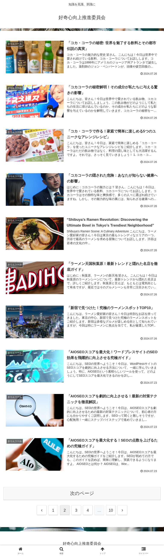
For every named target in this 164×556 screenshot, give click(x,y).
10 (111, 510)
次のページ (82, 493)
